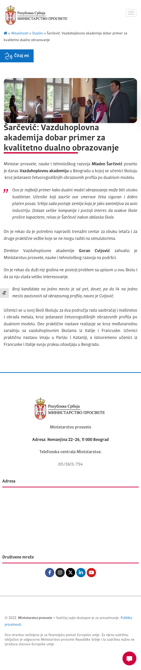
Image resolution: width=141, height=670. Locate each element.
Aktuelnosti (19, 33)
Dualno (37, 33)
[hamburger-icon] (131, 13)
